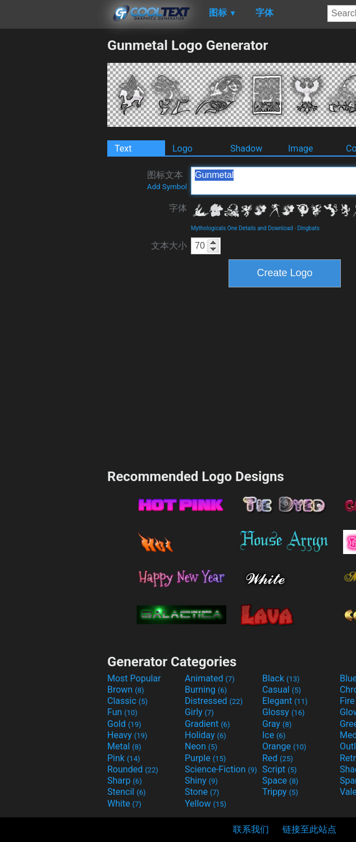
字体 (178, 208)
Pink (123, 758)
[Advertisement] (53, 205)
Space (280, 780)
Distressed (214, 700)
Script (279, 769)
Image (300, 148)
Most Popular (134, 678)
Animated (210, 678)
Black (281, 678)
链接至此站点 (309, 829)
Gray (276, 724)
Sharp (124, 780)
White (124, 803)
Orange (284, 746)
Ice (273, 735)
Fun (122, 712)
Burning (206, 689)
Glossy (283, 712)
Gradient (207, 724)
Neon (201, 746)
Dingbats (308, 228)
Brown (125, 689)
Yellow (205, 803)
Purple (205, 758)
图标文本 (167, 180)
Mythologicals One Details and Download (242, 228)
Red (277, 758)
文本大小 (169, 245)
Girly (199, 712)
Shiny (201, 780)
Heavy (127, 735)
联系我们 (251, 829)
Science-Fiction (221, 769)
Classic (127, 700)
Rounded (132, 769)
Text (123, 148)
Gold (124, 724)
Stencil (126, 791)
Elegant (285, 700)
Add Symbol (167, 186)
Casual (281, 689)
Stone (202, 791)
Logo (182, 148)
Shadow (246, 148)
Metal (124, 746)
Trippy (280, 791)
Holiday (205, 735)
